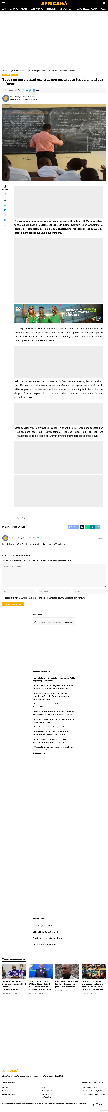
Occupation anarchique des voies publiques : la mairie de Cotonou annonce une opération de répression (53, 753)
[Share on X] (19, 90)
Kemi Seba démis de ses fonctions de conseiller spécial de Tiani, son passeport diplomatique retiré (51, 699)
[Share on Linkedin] (26, 90)
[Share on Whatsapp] (23, 90)
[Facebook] (93, 1107)
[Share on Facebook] (15, 90)
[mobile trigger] (4, 3)
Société (14, 75)
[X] (97, 1107)
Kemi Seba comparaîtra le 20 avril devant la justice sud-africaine (66, 987)
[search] (104, 3)
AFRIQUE (6, 75)
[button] (30, 90)
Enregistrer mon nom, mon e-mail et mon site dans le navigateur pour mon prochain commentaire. (45, 600)
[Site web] (104, 538)
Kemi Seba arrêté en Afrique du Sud (50, 730)
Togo (24, 518)
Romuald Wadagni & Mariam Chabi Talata (24, 97)
